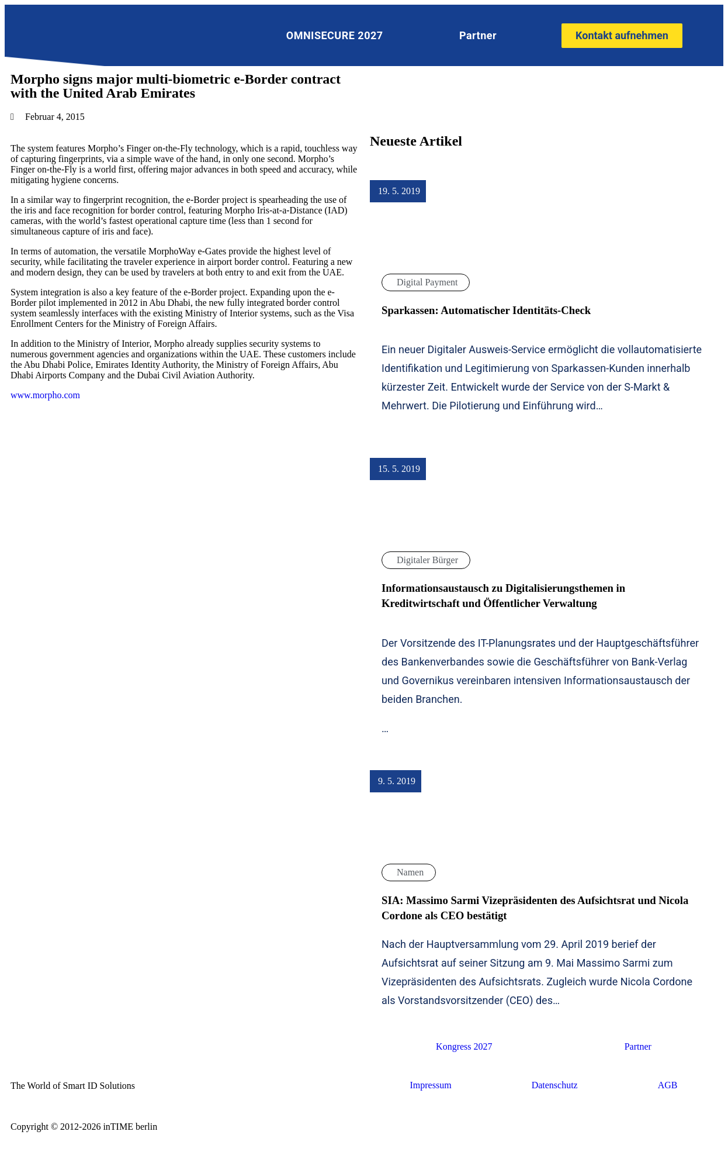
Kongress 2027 (464, 1046)
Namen (410, 872)
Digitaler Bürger (427, 560)
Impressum (431, 1085)
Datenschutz (555, 1085)
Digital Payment (427, 282)
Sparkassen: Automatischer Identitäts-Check (486, 310)
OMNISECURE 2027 (334, 35)
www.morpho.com (45, 395)
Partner (478, 35)
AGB (668, 1085)
